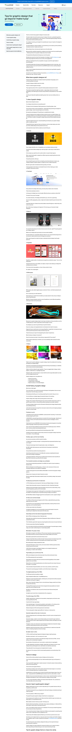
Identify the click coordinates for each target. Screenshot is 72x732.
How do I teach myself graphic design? (14, 44)
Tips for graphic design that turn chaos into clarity (14, 48)
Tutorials (17, 8)
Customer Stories (46, 8)
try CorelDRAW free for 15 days (53, 72)
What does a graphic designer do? (13, 35)
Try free (9, 24)
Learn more (18, 24)
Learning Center (9, 8)
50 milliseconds (55, 57)
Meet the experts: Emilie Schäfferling (13, 51)
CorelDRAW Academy (53, 718)
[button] (18, 5)
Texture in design (9, 42)
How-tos (37, 8)
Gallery (55, 8)
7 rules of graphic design (11, 37)
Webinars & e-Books (27, 8)
